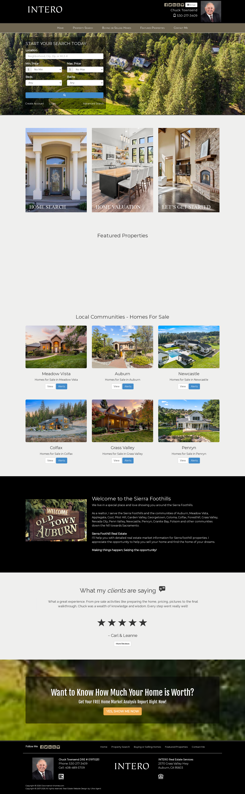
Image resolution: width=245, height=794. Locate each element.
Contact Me (198, 746)
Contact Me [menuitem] (181, 27)
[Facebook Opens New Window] (166, 4)
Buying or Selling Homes (147, 746)
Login (52, 103)
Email (191, 5)
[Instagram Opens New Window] (182, 4)
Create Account (34, 103)
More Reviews (122, 643)
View (50, 386)
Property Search (120, 746)
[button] (64, 95)
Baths (71, 77)
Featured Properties (176, 746)
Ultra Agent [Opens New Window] (96, 788)
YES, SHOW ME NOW (122, 711)
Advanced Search (93, 103)
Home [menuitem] (60, 27)
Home (103, 746)
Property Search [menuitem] (83, 27)
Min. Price (32, 63)
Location (31, 50)
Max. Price (74, 63)
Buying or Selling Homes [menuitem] (116, 27)
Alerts (61, 386)
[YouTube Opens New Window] (178, 4)
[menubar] (122, 28)
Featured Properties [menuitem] (152, 27)
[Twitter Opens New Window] (170, 4)
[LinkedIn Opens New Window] (174, 4)
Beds (29, 77)
